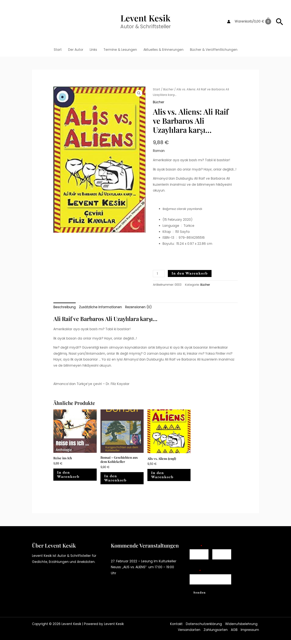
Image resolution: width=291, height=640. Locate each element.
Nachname (220, 562)
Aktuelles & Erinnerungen (163, 49)
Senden (199, 592)
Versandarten (189, 629)
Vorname (196, 562)
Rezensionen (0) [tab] (138, 307)
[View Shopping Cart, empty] (252, 21)
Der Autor (75, 49)
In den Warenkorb (190, 273)
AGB (234, 629)
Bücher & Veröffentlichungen (213, 49)
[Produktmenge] (159, 273)
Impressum (250, 629)
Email (195, 571)
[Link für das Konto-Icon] (228, 21)
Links (93, 49)
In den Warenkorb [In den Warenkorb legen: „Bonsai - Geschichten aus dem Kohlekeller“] (115, 478)
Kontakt (176, 624)
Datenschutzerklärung (204, 624)
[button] (279, 21)
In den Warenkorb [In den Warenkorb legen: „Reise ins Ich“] (68, 475)
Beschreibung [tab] (64, 307)
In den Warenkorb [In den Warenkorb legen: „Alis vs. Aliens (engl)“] (162, 475)
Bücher (168, 89)
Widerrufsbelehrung (241, 624)
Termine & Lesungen (120, 49)
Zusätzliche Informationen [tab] (100, 307)
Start (58, 49)
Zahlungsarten (216, 629)
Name (196, 546)
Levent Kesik (145, 17)
